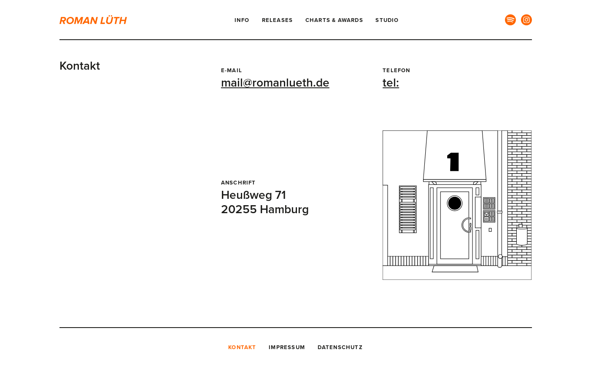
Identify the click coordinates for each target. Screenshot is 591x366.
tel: (391, 83)
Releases (277, 20)
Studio (387, 20)
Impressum (287, 347)
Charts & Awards (334, 20)
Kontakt (242, 347)
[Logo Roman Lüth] (97, 20)
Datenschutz (340, 347)
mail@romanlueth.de (275, 83)
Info (242, 20)
